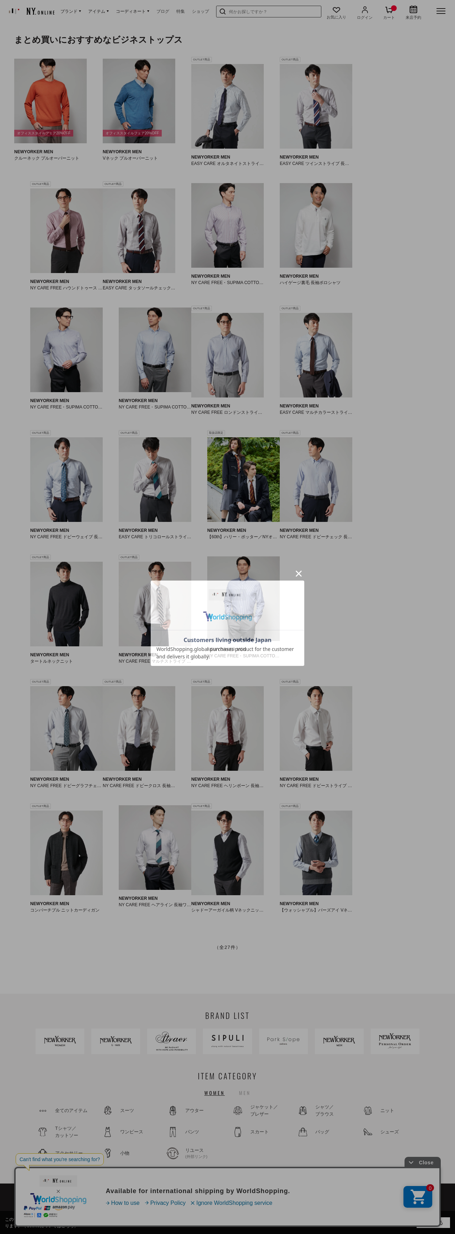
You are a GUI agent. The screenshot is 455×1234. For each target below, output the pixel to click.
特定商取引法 (359, 1205)
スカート (259, 1131)
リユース (204, 1154)
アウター (194, 1110)
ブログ (162, 11)
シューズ (389, 1131)
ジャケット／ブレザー (264, 1110)
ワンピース (131, 1131)
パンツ (192, 1131)
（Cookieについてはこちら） (50, 1225)
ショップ (200, 11)
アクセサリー (69, 1153)
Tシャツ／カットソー (66, 1132)
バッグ (322, 1131)
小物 (124, 1153)
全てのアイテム (71, 1110)
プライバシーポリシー (399, 1205)
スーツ (127, 1110)
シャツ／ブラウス (324, 1110)
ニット (387, 1110)
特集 (180, 11)
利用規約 (330, 1205)
